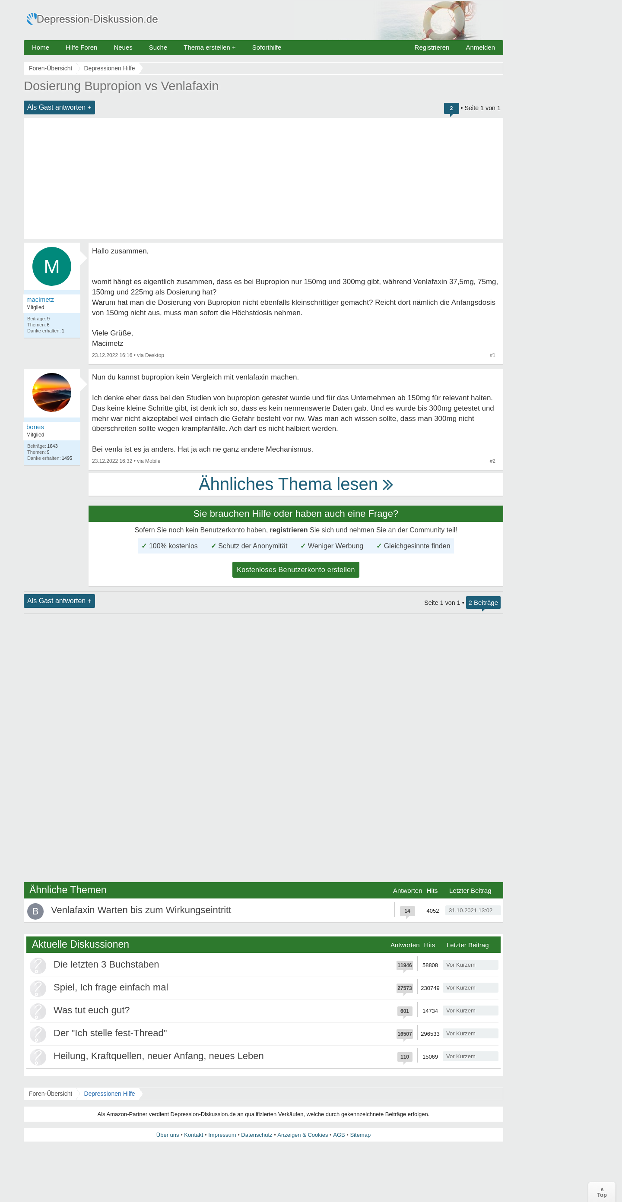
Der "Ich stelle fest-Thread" (110, 1033)
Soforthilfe (267, 47)
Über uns (167, 1135)
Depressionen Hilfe (109, 1093)
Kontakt (193, 1135)
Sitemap (360, 1135)
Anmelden (480, 47)
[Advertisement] (263, 178)
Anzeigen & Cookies (302, 1135)
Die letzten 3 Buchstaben (106, 964)
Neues (123, 47)
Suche (158, 47)
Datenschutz (256, 1135)
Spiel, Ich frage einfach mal (111, 987)
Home (40, 47)
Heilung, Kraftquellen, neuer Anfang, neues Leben (159, 1055)
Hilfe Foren (81, 47)
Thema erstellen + (209, 47)
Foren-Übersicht (50, 1093)
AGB (339, 1135)
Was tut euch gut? (92, 1010)
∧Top (602, 1192)
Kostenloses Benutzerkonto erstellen (296, 569)
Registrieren (432, 47)
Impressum (222, 1135)
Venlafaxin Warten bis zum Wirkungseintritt (141, 910)
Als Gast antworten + (59, 107)
